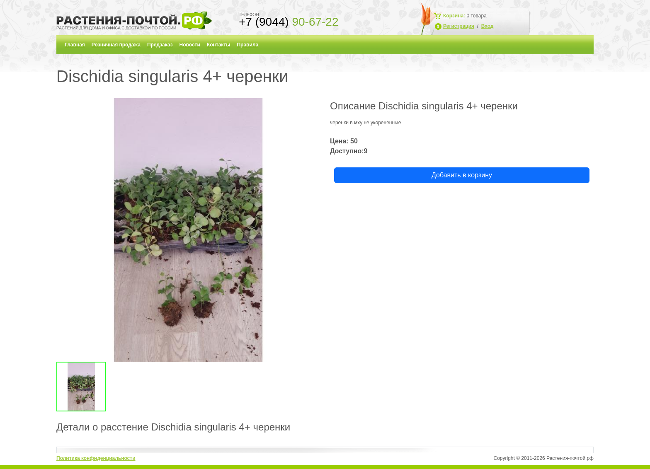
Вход (487, 26)
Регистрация (458, 26)
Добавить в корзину (462, 175)
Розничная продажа (116, 45)
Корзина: (454, 16)
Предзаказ (160, 45)
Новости (189, 45)
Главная (75, 45)
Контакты (218, 45)
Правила (247, 45)
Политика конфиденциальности (96, 458)
